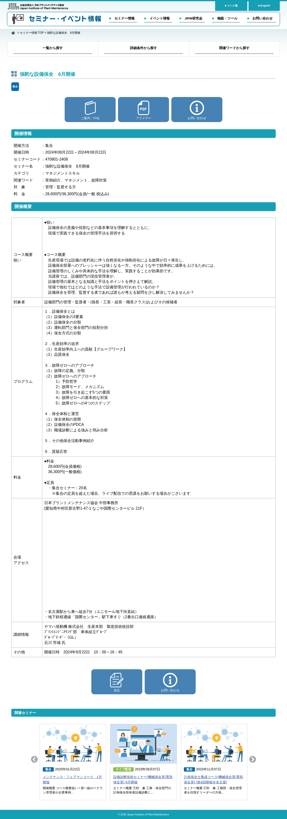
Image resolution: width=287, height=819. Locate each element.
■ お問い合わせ (260, 18)
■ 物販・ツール (224, 18)
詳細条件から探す (143, 48)
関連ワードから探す (234, 48)
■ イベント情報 (157, 18)
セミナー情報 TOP (32, 32)
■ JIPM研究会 (190, 18)
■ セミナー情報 (122, 18)
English (265, 5)
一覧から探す (53, 48)
